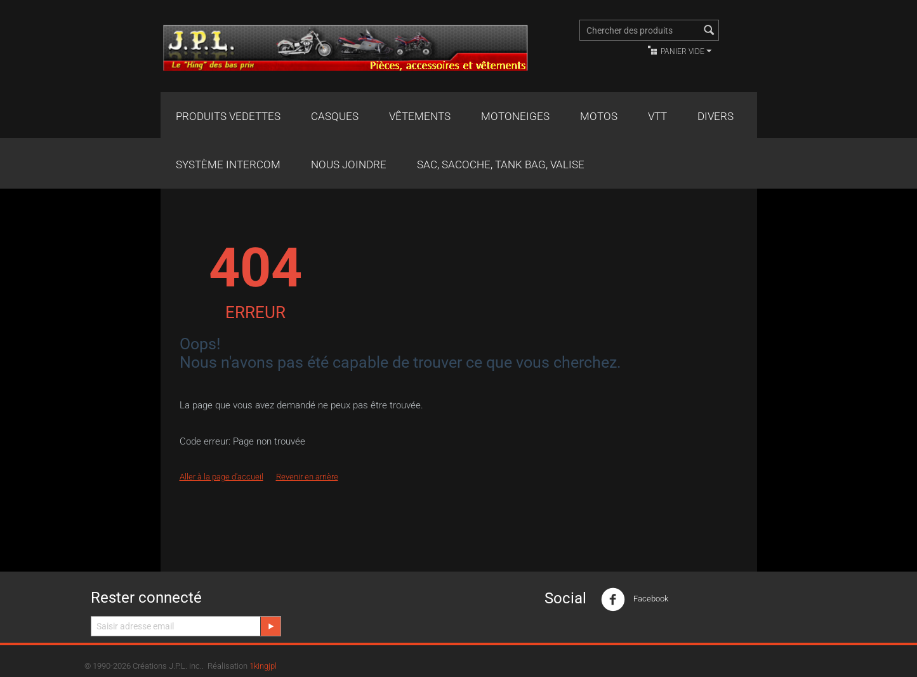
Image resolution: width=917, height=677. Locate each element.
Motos (598, 116)
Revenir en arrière (307, 476)
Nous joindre (348, 164)
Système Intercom (228, 164)
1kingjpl (263, 666)
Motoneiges (515, 116)
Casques (335, 116)
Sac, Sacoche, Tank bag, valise (500, 164)
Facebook (634, 599)
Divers (715, 116)
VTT (657, 116)
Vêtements (420, 116)
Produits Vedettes (228, 116)
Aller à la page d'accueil (221, 476)
